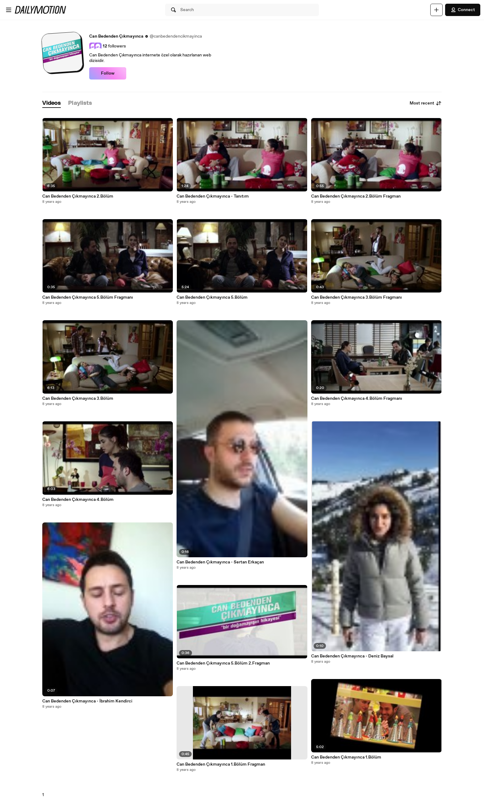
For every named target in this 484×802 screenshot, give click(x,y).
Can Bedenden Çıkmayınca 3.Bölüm (77, 398)
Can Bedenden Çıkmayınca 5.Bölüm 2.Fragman (223, 663)
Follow (108, 73)
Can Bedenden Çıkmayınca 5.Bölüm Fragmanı (87, 297)
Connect (462, 10)
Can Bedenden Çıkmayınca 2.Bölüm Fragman (356, 196)
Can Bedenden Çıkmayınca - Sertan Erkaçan (220, 562)
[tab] (51, 103)
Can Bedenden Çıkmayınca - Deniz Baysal (352, 656)
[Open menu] (9, 10)
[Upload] (436, 10)
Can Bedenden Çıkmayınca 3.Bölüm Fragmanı (356, 297)
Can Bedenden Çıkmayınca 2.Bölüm (77, 196)
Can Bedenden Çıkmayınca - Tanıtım (213, 196)
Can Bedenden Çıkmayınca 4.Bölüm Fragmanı (356, 398)
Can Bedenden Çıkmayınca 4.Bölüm (78, 499)
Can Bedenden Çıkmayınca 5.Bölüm (212, 297)
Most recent (426, 103)
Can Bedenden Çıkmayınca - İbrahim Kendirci (87, 701)
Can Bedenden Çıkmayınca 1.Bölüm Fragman (221, 764)
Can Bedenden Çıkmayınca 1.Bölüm (346, 757)
